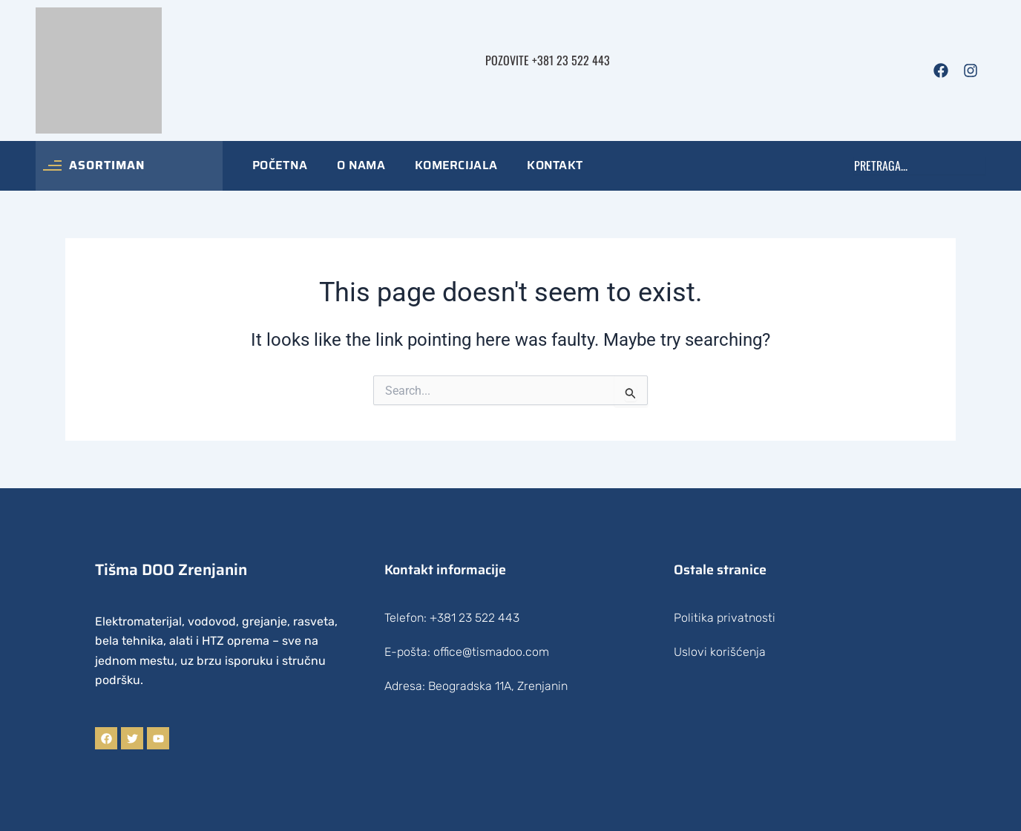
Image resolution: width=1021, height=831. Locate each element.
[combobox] (919, 165)
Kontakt (554, 165)
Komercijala (456, 165)
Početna (279, 165)
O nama (361, 165)
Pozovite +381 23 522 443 (547, 60)
